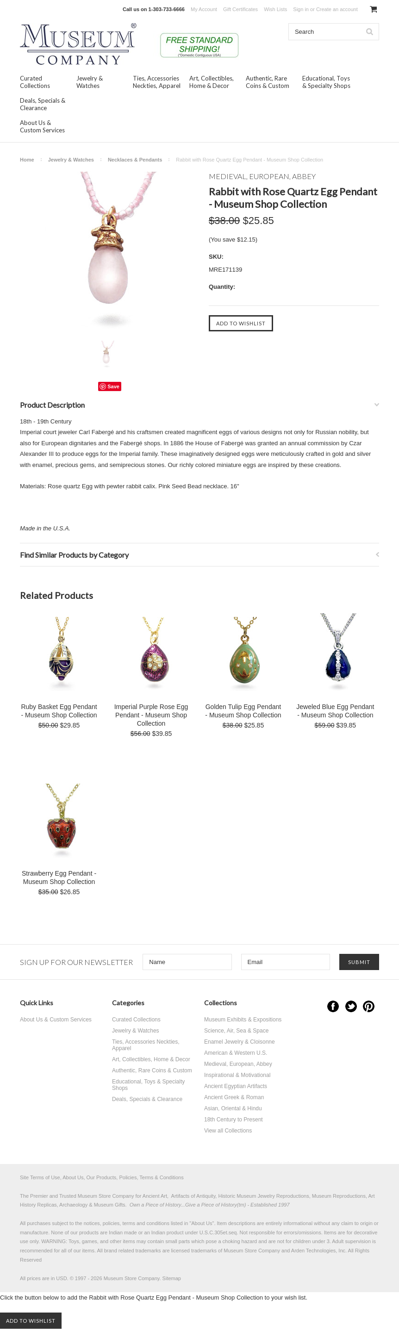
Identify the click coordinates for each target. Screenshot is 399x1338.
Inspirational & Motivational (237, 1075)
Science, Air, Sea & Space (236, 1030)
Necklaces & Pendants (135, 159)
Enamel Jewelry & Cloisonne (239, 1042)
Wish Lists (275, 9)
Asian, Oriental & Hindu (233, 1108)
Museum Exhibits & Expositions (242, 1019)
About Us (201, 1223)
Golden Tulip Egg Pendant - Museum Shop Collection (243, 711)
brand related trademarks (132, 1250)
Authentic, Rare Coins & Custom (267, 82)
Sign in (301, 9)
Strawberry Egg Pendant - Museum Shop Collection (59, 877)
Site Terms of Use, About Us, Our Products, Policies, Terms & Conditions (102, 1177)
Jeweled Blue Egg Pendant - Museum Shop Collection (335, 711)
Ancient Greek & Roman (234, 1097)
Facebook (333, 1006)
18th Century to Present (233, 1119)
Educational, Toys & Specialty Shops (326, 82)
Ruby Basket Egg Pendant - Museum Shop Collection (59, 711)
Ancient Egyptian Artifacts (235, 1086)
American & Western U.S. (236, 1053)
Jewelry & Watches (89, 82)
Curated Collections (35, 82)
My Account (204, 9)
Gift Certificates (240, 9)
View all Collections (228, 1130)
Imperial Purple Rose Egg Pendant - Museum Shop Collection (151, 715)
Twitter (351, 1006)
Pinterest (368, 1006)
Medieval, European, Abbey (238, 1064)
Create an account (337, 9)
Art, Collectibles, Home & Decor (211, 82)
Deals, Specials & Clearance (42, 104)
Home (27, 159)
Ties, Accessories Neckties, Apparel (157, 82)
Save (113, 386)
